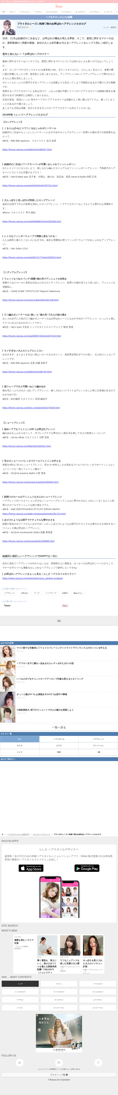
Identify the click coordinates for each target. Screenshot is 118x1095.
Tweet (7, 605)
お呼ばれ (24, 593)
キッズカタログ (59, 992)
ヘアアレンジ (9, 593)
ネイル (19, 745)
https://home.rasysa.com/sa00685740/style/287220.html (31, 336)
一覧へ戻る (59, 727)
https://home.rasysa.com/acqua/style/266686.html (28, 541)
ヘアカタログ (97, 984)
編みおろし (78, 593)
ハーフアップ (50, 593)
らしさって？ (42, 1069)
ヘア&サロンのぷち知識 (59, 17)
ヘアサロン (20, 1000)
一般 (98, 752)
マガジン (59, 984)
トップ (20, 984)
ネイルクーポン (59, 1008)
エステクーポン (97, 1008)
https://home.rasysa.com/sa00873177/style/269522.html (31, 257)
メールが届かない (63, 1069)
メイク (19, 752)
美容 (59, 752)
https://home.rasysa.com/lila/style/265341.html (26, 446)
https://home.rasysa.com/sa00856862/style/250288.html (31, 221)
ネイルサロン (59, 1000)
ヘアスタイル (59, 739)
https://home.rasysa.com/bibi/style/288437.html (27, 149)
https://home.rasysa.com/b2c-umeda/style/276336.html (31, 407)
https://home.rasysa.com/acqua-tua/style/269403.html (30, 482)
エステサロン (97, 1000)
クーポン (20, 1008)
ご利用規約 (52, 1069)
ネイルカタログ (97, 992)
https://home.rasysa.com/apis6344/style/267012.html (30, 185)
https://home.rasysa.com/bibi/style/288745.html (27, 371)
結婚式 (65, 593)
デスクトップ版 (59, 1074)
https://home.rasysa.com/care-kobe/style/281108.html (30, 300)
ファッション (98, 745)
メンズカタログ (20, 992)
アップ (36, 593)
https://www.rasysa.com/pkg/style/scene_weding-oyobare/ (32, 578)
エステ (59, 745)
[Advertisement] (24, 633)
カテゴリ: (41, 834)
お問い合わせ (75, 1069)
